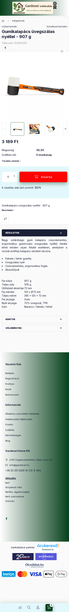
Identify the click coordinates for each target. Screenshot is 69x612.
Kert (7, 482)
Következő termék (56, 26)
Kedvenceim (12, 394)
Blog (7, 440)
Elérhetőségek (13, 435)
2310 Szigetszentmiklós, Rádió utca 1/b (30, 459)
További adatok (10, 161)
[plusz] (14, 174)
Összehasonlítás (5, 218)
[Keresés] (29, 607)
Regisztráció (12, 378)
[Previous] (4, 129)
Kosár (8, 389)
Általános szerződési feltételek (22, 413)
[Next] (65, 129)
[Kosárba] (43, 177)
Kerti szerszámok (14, 496)
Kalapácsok (18, 20)
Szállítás (9, 430)
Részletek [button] (12, 232)
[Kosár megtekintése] (49, 607)
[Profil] (37, 607)
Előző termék (10, 26)
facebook (6, 518)
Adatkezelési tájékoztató (18, 419)
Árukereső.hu (48, 549)
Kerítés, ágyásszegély (17, 492)
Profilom (9, 383)
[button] (34, 86)
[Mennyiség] (8, 177)
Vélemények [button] (13, 328)
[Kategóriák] (20, 607)
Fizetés (9, 424)
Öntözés (10, 501)
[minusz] (14, 179)
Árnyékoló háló (13, 487)
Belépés (9, 373)
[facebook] (5, 48)
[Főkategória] (3, 20)
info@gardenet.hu (19, 465)
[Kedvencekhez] (61, 51)
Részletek (7, 210)
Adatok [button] (10, 319)
